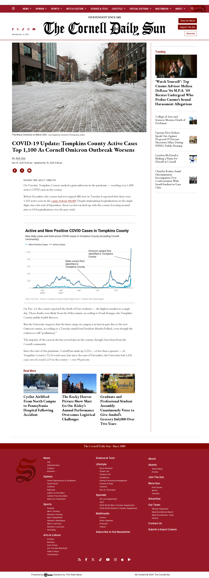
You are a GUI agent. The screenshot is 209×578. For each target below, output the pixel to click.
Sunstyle (155, 493)
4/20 (102, 502)
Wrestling (51, 530)
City (49, 462)
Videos (103, 527)
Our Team (154, 504)
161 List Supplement (108, 499)
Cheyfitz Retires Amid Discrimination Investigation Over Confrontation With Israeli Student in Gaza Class (168, 179)
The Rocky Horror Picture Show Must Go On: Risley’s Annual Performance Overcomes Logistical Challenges (78, 407)
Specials (101, 495)
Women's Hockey (55, 514)
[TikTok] (23, 29)
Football (50, 508)
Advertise (190, 33)
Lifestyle (101, 464)
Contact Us (155, 523)
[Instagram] (28, 29)
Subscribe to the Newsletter (113, 531)
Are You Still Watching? (57, 548)
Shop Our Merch (187, 20)
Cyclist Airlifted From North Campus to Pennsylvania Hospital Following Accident (40, 405)
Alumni (152, 464)
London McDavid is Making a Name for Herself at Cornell (166, 158)
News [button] (26, 8)
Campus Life (105, 474)
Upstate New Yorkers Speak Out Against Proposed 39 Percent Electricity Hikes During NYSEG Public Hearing (169, 139)
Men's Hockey (53, 511)
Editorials (51, 490)
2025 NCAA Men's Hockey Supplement (117, 505)
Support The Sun (187, 27)
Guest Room (52, 484)
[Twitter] (18, 29)
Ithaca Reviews (106, 468)
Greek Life (104, 471)
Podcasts (104, 524)
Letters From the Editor (57, 496)
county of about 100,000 (66, 201)
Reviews (51, 542)
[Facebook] (13, 29)
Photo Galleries (106, 520)
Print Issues (157, 487)
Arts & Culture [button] (75, 8)
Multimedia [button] (162, 8)
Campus (50, 468)
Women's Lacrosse (55, 527)
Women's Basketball (56, 520)
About (152, 458)
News (46, 458)
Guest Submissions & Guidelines (61, 480)
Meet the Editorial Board (162, 512)
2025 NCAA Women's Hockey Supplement (118, 508)
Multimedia (102, 513)
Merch (154, 490)
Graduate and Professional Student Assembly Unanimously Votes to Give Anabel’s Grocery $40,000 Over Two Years (117, 410)
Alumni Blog (157, 469)
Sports (47, 504)
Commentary (52, 554)
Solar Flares (52, 545)
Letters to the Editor (56, 493)
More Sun (154, 483)
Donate (155, 472)
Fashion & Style (106, 484)
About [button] (179, 8)
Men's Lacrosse (54, 524)
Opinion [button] (40, 8)
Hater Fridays (53, 551)
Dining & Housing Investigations (113, 480)
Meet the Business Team (163, 515)
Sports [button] (55, 8)
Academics (104, 477)
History (155, 518)
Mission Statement (160, 509)
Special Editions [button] (139, 8)
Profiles (50, 539)
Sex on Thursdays (108, 490)
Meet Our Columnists (56, 499)
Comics (103, 517)
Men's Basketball (54, 517)
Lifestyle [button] (117, 8)
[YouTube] (34, 29)
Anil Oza (20, 158)
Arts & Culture (52, 535)
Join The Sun (156, 477)
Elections (51, 471)
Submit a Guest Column (162, 529)
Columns (51, 487)
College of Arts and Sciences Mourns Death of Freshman (170, 120)
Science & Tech (99, 8)
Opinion (48, 476)
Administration (53, 465)
